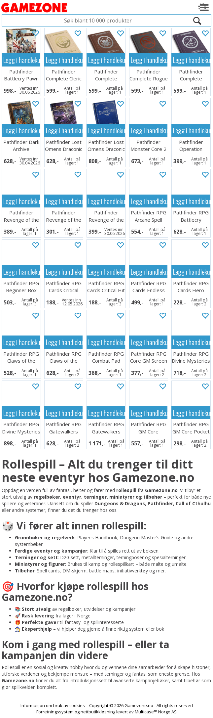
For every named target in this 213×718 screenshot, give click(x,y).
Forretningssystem (55, 712)
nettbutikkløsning (98, 712)
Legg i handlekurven (21, 60)
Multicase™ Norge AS (156, 712)
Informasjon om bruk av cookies (52, 705)
